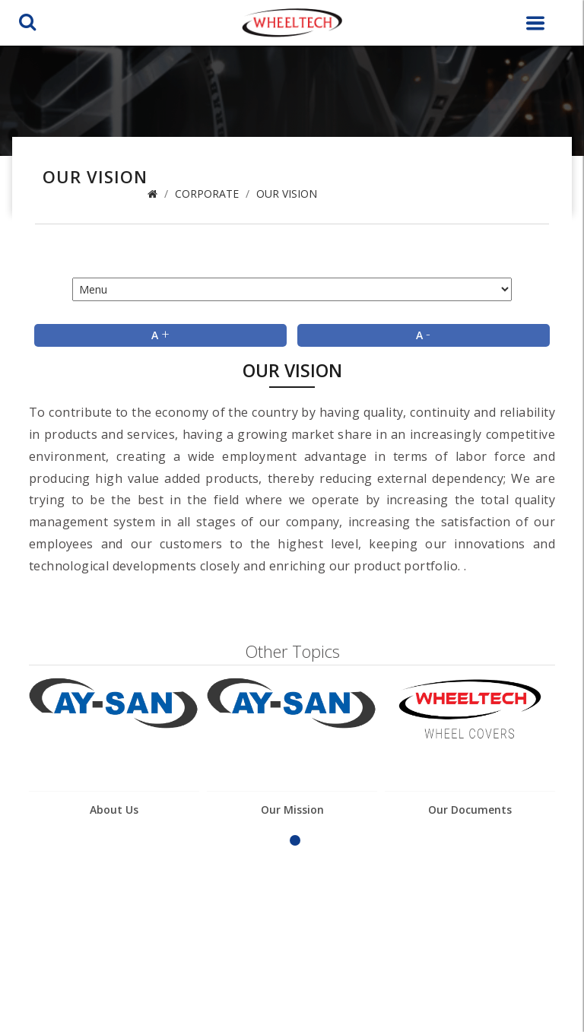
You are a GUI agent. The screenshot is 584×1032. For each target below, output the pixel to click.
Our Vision (286, 193)
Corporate (207, 193)
